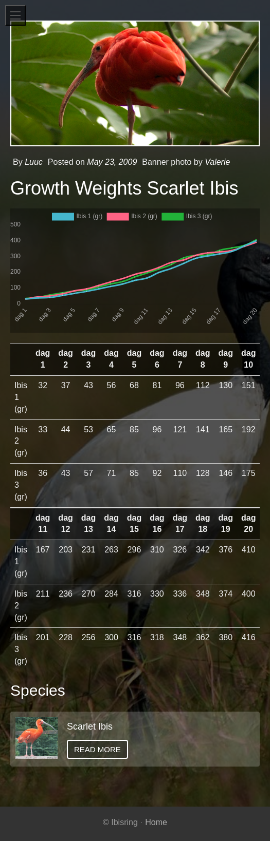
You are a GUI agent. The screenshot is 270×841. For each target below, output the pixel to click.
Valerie (217, 162)
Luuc (34, 162)
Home (156, 822)
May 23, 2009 (112, 162)
